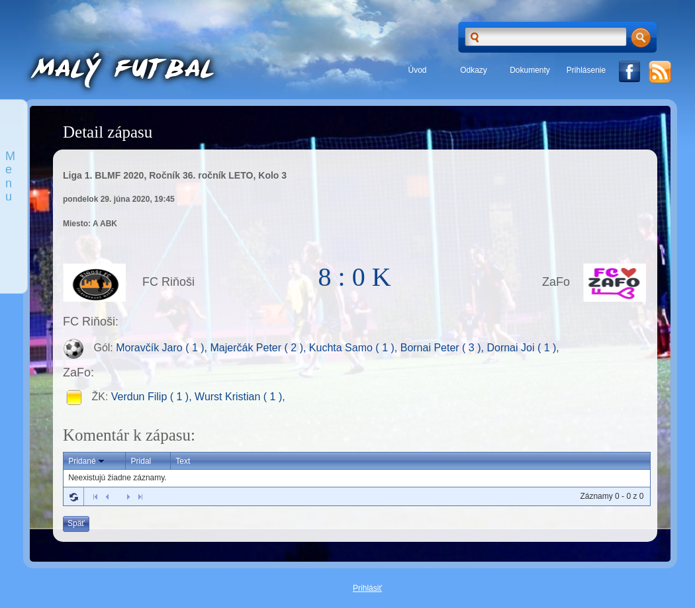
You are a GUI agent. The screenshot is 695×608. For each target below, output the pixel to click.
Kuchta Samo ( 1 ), (354, 348)
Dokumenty (530, 70)
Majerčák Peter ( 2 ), (259, 348)
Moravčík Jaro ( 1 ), (163, 348)
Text (182, 461)
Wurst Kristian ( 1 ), (240, 396)
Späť (76, 523)
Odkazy (473, 70)
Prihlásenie (586, 70)
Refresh (73, 497)
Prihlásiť (367, 588)
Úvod (417, 70)
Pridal (141, 461)
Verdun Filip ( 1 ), (153, 396)
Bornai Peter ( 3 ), (443, 348)
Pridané (87, 461)
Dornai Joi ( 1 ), (522, 348)
